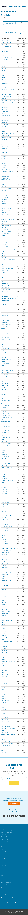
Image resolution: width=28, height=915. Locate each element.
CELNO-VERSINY (6, 169)
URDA (3, 622)
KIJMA (3, 435)
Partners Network (6, 882)
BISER (3, 236)
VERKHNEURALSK (6, 44)
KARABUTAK (5, 214)
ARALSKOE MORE (6, 557)
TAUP (3, 396)
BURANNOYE (5, 135)
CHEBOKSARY (5, 383)
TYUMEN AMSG (5, 320)
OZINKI (3, 302)
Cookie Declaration (19, 911)
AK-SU (3, 739)
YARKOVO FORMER (6, 422)
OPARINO (4, 578)
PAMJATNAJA (5, 281)
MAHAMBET (4, 507)
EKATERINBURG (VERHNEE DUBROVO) (7, 149)
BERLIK (3, 679)
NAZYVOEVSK (5, 637)
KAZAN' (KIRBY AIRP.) (7, 268)
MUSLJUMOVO (5, 105)
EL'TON (3, 629)
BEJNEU (3, 707)
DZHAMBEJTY (5, 238)
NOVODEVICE (5, 270)
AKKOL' (3, 659)
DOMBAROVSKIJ (6, 137)
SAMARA (4, 195)
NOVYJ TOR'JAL (5, 339)
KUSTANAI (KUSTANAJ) (7, 172)
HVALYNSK (4, 333)
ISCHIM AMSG (5, 504)
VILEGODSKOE (5, 732)
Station (24, 6)
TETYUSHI (4, 275)
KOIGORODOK (5, 539)
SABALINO (4, 500)
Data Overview (5, 839)
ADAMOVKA (4, 107)
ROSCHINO (4, 315)
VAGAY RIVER (5, 563)
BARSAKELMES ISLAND (8, 661)
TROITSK (3, 79)
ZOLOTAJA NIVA (5, 705)
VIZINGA (3, 635)
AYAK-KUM (4, 524)
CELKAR (3, 390)
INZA (2, 419)
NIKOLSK (3, 698)
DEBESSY (4, 204)
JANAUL (3, 98)
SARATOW (4, 517)
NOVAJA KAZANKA (6, 467)
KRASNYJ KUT (5, 476)
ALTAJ (3, 750)
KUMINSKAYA (5, 456)
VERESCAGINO (5, 223)
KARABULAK (5, 454)
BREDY (3, 75)
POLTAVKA (4, 670)
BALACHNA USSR (6, 644)
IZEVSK (3, 167)
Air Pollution (5, 847)
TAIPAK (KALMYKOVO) (7, 359)
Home (6, 911)
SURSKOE (4, 394)
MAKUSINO (4, 350)
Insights (3, 858)
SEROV (3, 361)
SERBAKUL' (4, 730)
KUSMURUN (4, 229)
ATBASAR (4, 469)
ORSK (3, 113)
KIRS (2, 379)
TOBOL (3, 131)
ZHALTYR (4, 583)
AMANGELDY (5, 372)
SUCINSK (4, 570)
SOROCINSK (4, 118)
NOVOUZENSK (5, 446)
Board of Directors (6, 878)
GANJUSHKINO (5, 745)
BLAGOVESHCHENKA (7, 322)
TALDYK (3, 251)
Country (11, 6)
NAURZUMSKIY (5, 266)
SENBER (3, 459)
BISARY (3, 452)
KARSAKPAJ (4, 674)
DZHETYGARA (5, 111)
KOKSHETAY (4, 489)
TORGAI (3, 329)
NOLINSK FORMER (6, 318)
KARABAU (4, 376)
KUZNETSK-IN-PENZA (7, 417)
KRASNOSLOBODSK (7, 607)
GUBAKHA (4, 262)
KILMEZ (3, 240)
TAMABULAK (5, 233)
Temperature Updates (7, 832)
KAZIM (3, 496)
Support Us (14, 803)
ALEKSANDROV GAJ (7, 441)
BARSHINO (4, 692)
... (1, 513)
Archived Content (7, 898)
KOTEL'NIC (4, 448)
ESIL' (2, 335)
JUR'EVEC (4, 724)
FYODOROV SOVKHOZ (7, 133)
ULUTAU (3, 602)
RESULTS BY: (4, 6)
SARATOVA (4, 520)
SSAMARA (4, 217)
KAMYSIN (4, 650)
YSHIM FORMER (5, 509)
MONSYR (4, 587)
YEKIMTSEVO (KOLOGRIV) (5, 716)
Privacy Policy (12, 911)
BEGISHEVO (4, 146)
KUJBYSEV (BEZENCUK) (7, 206)
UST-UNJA (4, 589)
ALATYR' (3, 398)
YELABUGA (4, 158)
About (3, 868)
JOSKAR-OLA (5, 363)
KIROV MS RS (5, 405)
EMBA (3, 273)
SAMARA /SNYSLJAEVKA (8, 193)
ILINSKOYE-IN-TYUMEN (7, 480)
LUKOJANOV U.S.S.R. (7, 550)
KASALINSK (4, 703)
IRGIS (2, 344)
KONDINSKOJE (5, 598)
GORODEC (4, 672)
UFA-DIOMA (4, 51)
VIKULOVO (4, 615)
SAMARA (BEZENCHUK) (8, 249)
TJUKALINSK (4, 713)
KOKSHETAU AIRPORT (7, 515)
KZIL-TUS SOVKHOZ (7, 737)
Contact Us (5, 888)
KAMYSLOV (4, 201)
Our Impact (4, 873)
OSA (2, 154)
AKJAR (3, 71)
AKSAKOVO (4, 68)
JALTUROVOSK (5, 337)
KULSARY (4, 541)
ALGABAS (4, 652)
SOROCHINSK (5, 120)
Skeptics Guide (5, 837)
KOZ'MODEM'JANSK (6, 443)
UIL (2, 277)
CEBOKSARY (5, 385)
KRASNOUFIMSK (6, 96)
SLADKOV (4, 559)
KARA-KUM (4, 666)
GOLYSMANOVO (6, 450)
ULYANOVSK (4, 296)
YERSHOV (4, 368)
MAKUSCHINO (5, 348)
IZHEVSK (3, 165)
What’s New (4, 851)
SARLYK (3, 64)
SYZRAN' (3, 305)
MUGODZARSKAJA (6, 289)
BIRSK (3, 66)
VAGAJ (3, 387)
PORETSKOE (4, 428)
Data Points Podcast (6, 863)
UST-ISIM (4, 174)
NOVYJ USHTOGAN (6, 624)
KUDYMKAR (4, 294)
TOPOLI (3, 472)
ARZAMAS (4, 609)
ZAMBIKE (4, 478)
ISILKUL (3, 633)
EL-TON (3, 626)
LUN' (2, 711)
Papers (3, 844)
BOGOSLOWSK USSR (7, 370)
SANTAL (3, 498)
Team (2, 875)
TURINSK (4, 309)
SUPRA (3, 618)
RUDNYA (3, 668)
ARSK (3, 253)
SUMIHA (3, 163)
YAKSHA (3, 596)
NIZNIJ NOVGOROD (6, 620)
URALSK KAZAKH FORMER (6, 226)
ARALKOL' (4, 212)
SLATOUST (4, 60)
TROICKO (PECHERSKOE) (8, 735)
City (19, 6)
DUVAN (3, 62)
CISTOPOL (4, 190)
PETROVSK (4, 530)
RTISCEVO (4, 655)
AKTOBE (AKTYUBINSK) (7, 161)
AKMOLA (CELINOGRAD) (8, 743)
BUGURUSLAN (5, 116)
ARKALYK (4, 461)
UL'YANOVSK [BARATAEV (8, 298)
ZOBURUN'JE (5, 685)
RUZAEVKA (4, 342)
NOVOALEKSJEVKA (6, 182)
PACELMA (4, 657)
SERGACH (4, 483)
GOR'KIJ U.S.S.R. (5, 631)
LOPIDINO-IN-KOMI (6, 581)
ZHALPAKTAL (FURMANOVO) (5, 414)
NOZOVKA (4, 152)
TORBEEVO (4, 648)
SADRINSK (4, 199)
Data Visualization (7, 855)
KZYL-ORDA (4, 411)
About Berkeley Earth (7, 871)
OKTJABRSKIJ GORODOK (8, 548)
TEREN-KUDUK (5, 392)
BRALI (3, 485)
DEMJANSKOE (5, 700)
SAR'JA (3, 600)
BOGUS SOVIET (5, 568)
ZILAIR (3, 55)
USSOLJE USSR (5, 307)
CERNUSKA (4, 92)
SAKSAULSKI (5, 502)
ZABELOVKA (4, 109)
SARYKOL (4, 257)
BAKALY (3, 77)
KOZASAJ (4, 326)
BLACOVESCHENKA (7, 324)
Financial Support (6, 885)
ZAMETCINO (4, 719)
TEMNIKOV (4, 646)
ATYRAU (3, 565)
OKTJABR (4, 546)
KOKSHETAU (5, 491)
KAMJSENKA (4, 591)
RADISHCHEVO (5, 437)
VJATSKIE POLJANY (6, 210)
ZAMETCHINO (5, 722)
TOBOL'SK (4, 533)
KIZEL (3, 279)
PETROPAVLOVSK (6, 463)
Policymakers (4, 865)
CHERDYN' (4, 424)
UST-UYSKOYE (5, 176)
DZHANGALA (5, 409)
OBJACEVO (4, 574)
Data (2, 849)
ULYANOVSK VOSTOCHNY (5, 284)
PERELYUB (4, 244)
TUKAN (9, 15)
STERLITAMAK (5, 40)
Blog (2, 860)
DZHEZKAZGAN (5, 741)
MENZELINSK (5, 124)
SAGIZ (3, 355)
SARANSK (4, 493)
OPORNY (3, 605)
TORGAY (3, 331)
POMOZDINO (5, 676)
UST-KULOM (4, 613)
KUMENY (3, 357)
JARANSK (4, 403)
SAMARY (3, 144)
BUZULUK (4, 126)
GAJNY (3, 439)
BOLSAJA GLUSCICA (7, 221)
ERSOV (3, 366)
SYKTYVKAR (4, 687)
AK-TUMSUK (4, 522)
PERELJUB (4, 242)
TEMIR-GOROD (5, 246)
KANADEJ (4, 353)
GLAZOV (3, 264)
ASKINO (3, 73)
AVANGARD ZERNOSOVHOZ (5, 179)
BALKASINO (4, 465)
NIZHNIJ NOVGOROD (7, 611)
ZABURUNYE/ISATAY (7, 683)
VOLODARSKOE (5, 400)
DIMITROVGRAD (6, 231)
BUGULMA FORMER (7, 103)
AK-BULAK (4, 122)
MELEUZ (3, 53)
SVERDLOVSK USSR (7, 142)
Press (3, 891)
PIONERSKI (4, 585)
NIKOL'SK (4, 696)
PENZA (3, 535)
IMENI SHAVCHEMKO (7, 642)
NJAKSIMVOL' (5, 709)
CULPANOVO (5, 186)
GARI (2, 381)
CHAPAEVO (4, 292)
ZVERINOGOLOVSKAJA (7, 219)
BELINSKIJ (4, 663)
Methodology (4, 841)
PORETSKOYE (5, 430)
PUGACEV (4, 311)
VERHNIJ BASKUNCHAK (8, 728)
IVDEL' (3, 474)
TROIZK (3, 81)
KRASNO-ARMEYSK (6, 526)
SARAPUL (4, 129)
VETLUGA (4, 554)
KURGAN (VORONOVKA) (8, 260)
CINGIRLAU (4, 140)
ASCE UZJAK (5, 511)
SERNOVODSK (5, 156)
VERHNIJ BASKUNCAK (7, 726)
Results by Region (6, 834)
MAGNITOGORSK (6, 42)
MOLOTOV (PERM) (6, 188)
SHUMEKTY (4, 313)
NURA (3, 346)
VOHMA (3, 576)
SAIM (2, 537)
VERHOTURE (5, 300)
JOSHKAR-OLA (5, 374)
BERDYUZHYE (5, 432)
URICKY (3, 255)
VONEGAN (4, 752)
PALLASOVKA (5, 544)
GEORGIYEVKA (5, 84)
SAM (2, 681)
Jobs (2, 880)
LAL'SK (3, 694)
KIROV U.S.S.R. (5, 407)
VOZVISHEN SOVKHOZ (7, 594)
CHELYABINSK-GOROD (7, 89)
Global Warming (6, 830)
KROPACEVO (5, 49)
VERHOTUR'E (5, 287)
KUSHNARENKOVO (6, 57)
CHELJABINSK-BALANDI (8, 100)
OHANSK (4, 184)
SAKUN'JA (4, 487)
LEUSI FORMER (5, 528)
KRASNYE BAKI (5, 561)
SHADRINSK (4, 197)
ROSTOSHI (4, 690)
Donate (3, 894)
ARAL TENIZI (5, 552)
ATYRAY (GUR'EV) (6, 572)
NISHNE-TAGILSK (6, 208)
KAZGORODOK (5, 426)
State (15, 6)
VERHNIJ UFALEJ (6, 94)
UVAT (3, 639)
